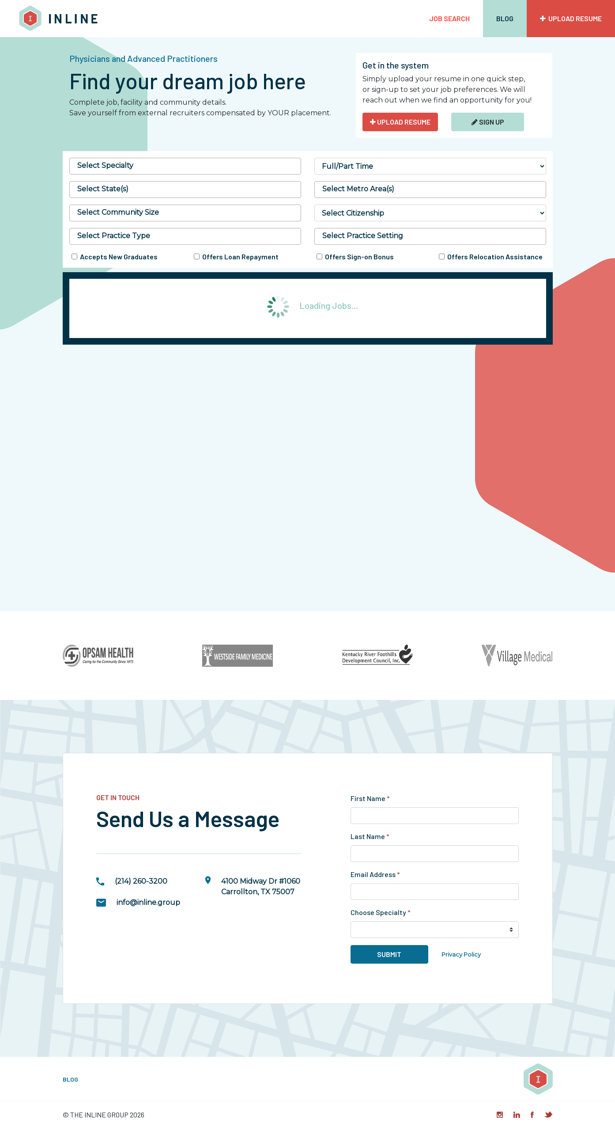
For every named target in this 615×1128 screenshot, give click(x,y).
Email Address (375, 874)
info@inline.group (148, 902)
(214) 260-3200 (141, 881)
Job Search (449, 18)
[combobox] (185, 166)
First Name (370, 798)
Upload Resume (571, 18)
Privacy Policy (461, 954)
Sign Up (488, 122)
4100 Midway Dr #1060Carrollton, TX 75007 (260, 886)
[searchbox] (185, 165)
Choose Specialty (381, 912)
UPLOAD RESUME (400, 122)
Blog (504, 18)
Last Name (370, 836)
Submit (389, 954)
